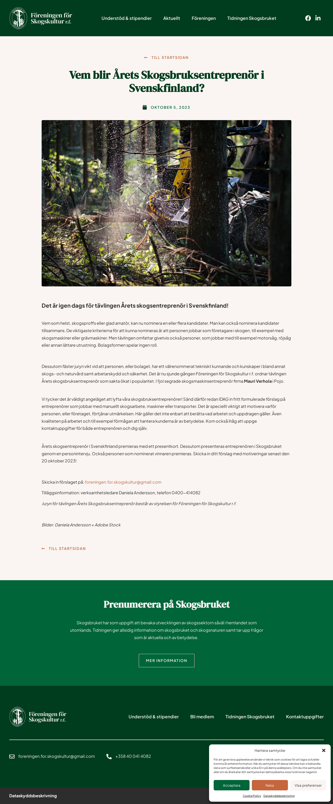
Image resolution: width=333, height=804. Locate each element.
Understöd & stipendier (127, 18)
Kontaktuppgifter (305, 716)
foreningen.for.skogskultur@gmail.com (123, 482)
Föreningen (204, 18)
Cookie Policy (252, 796)
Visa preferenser (308, 785)
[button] (323, 750)
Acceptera (231, 785)
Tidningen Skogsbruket (251, 18)
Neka (269, 785)
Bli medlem (202, 716)
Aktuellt (171, 18)
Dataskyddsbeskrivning (279, 796)
